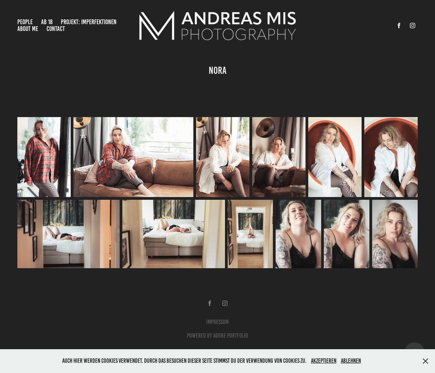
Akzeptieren (323, 360)
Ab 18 (47, 22)
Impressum (217, 322)
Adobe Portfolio (230, 335)
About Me (27, 28)
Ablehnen (351, 360)
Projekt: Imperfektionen (89, 22)
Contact (56, 28)
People (25, 22)
